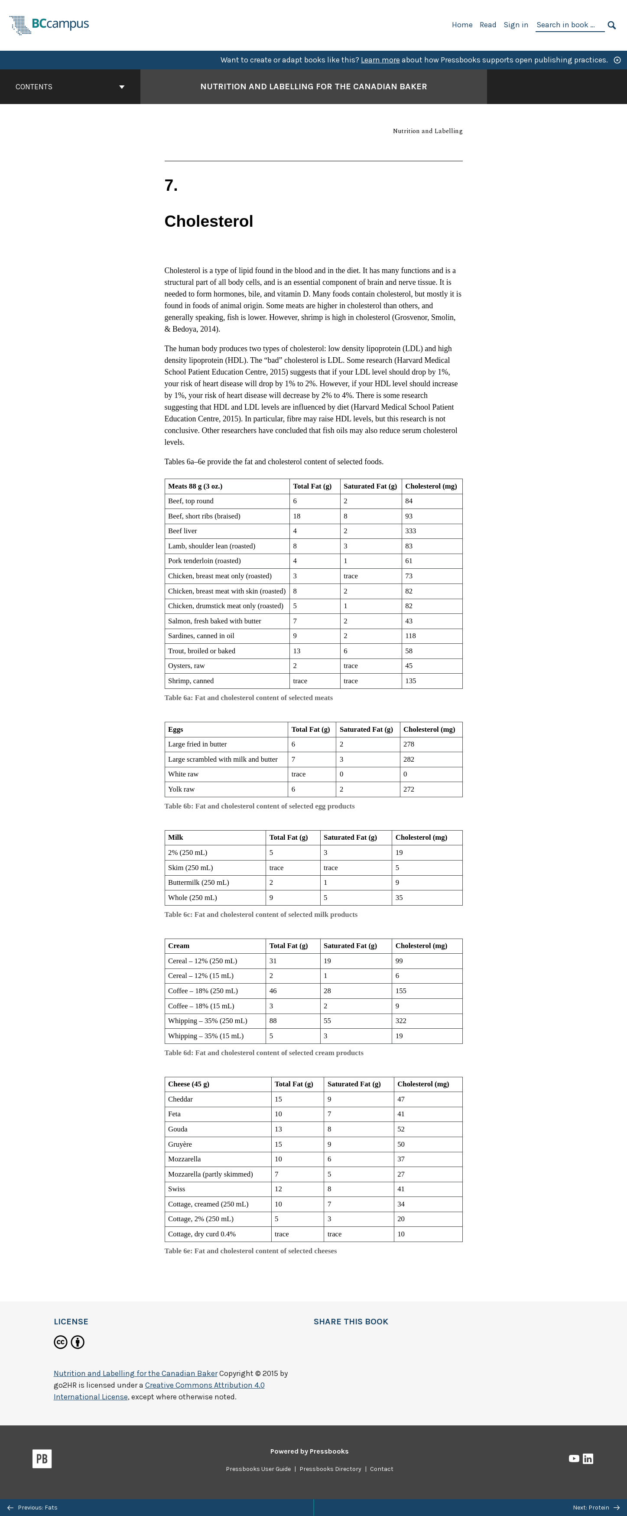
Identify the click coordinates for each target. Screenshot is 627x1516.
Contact (381, 1469)
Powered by (309, 1451)
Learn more (380, 60)
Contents (70, 86)
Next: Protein (596, 1507)
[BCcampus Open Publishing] (49, 24)
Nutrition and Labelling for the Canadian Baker (136, 1373)
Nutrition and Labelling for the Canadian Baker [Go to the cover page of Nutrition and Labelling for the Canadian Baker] (313, 86)
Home (462, 24)
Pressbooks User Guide (258, 1469)
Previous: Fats (32, 1507)
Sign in (516, 24)
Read (488, 24)
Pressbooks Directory (330, 1469)
